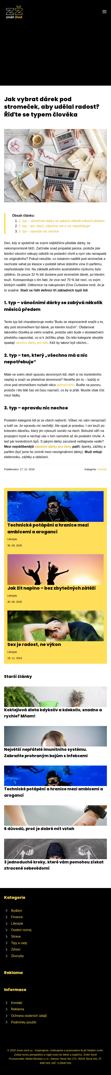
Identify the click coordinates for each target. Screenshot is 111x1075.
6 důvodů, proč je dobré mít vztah (39, 828)
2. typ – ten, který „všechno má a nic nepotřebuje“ (55, 226)
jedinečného (65, 385)
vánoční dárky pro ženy (53, 446)
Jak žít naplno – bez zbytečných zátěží (51, 588)
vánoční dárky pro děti (32, 342)
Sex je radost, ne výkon (34, 644)
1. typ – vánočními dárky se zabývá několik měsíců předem (62, 221)
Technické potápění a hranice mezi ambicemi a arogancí (48, 528)
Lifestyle (102, 469)
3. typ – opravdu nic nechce (39, 231)
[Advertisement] (55, 50)
